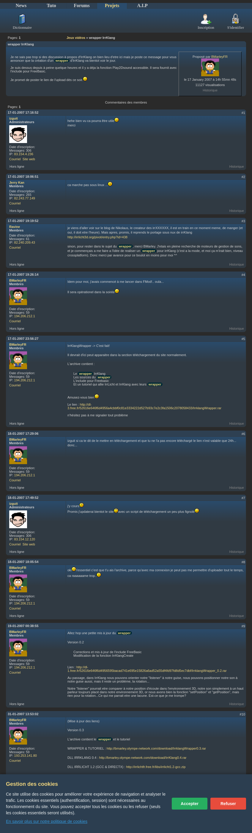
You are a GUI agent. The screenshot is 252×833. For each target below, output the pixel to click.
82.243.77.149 (24, 198)
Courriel (15, 159)
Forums (81, 5)
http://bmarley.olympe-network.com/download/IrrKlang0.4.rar (143, 757)
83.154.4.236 (23, 154)
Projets (112, 5)
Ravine (14, 227)
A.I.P (142, 5)
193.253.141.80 (25, 755)
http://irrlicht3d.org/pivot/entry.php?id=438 (97, 237)
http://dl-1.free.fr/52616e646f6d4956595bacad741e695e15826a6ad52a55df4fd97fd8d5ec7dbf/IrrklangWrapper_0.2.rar (147, 668)
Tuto (51, 5)
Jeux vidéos (76, 37)
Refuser (228, 803)
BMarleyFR (219, 56)
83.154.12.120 (24, 539)
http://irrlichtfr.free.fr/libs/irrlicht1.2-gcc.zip (155, 767)
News (21, 5)
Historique (210, 90)
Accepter (190, 803)
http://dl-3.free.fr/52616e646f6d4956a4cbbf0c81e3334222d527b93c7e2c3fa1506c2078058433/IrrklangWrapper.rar (144, 406)
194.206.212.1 (24, 316)
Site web (29, 159)
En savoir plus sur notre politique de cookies (46, 821)
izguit (13, 118)
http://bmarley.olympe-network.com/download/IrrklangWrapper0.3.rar (156, 748)
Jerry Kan (16, 182)
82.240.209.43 (24, 242)
